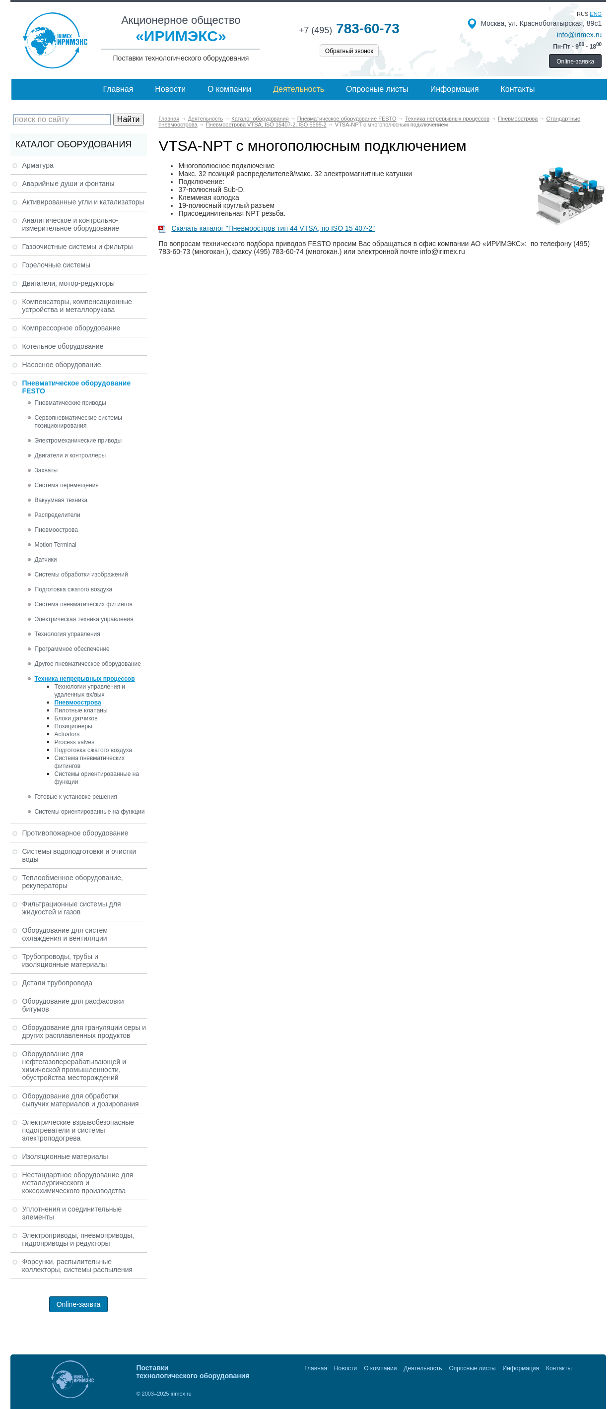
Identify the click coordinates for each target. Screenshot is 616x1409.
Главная (118, 89)
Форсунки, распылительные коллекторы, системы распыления (77, 1266)
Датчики (46, 559)
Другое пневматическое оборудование (88, 663)
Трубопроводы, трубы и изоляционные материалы (64, 960)
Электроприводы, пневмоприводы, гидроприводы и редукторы (78, 1239)
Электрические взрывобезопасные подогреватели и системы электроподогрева (78, 1130)
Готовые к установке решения (76, 796)
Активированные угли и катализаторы (83, 202)
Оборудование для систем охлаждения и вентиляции (65, 934)
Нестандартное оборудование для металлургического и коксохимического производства (78, 1183)
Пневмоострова (56, 529)
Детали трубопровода (57, 983)
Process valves (75, 742)
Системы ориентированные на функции (90, 811)
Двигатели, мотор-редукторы (68, 283)
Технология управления (67, 634)
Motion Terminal (55, 544)
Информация (454, 89)
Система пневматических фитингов (84, 604)
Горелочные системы (56, 265)
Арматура (38, 165)
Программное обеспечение (72, 648)
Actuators (67, 734)
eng (596, 14)
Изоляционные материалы (65, 1156)
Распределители (57, 515)
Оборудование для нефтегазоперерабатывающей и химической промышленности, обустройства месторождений (74, 1066)
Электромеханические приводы (78, 440)
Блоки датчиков (76, 718)
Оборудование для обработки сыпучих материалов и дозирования (80, 1100)
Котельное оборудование (63, 346)
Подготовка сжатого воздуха (74, 589)
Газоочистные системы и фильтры (77, 247)
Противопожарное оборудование (75, 833)
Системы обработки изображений (81, 574)
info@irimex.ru (579, 35)
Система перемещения (67, 485)
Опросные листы (377, 89)
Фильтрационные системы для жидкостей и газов (71, 908)
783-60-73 (349, 28)
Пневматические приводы (70, 402)
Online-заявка (575, 61)
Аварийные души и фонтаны (68, 184)
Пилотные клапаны (81, 710)
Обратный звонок (349, 51)
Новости (170, 89)
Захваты (46, 470)
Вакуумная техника (61, 500)
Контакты (517, 89)
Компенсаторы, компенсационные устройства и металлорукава (77, 306)
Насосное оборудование (61, 365)
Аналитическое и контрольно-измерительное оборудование (71, 224)
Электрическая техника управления (84, 619)
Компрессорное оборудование (71, 328)
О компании (229, 89)
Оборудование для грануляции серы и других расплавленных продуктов (84, 1031)
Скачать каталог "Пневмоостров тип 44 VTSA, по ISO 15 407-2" (266, 228)
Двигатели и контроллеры (70, 455)
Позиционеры (73, 726)
